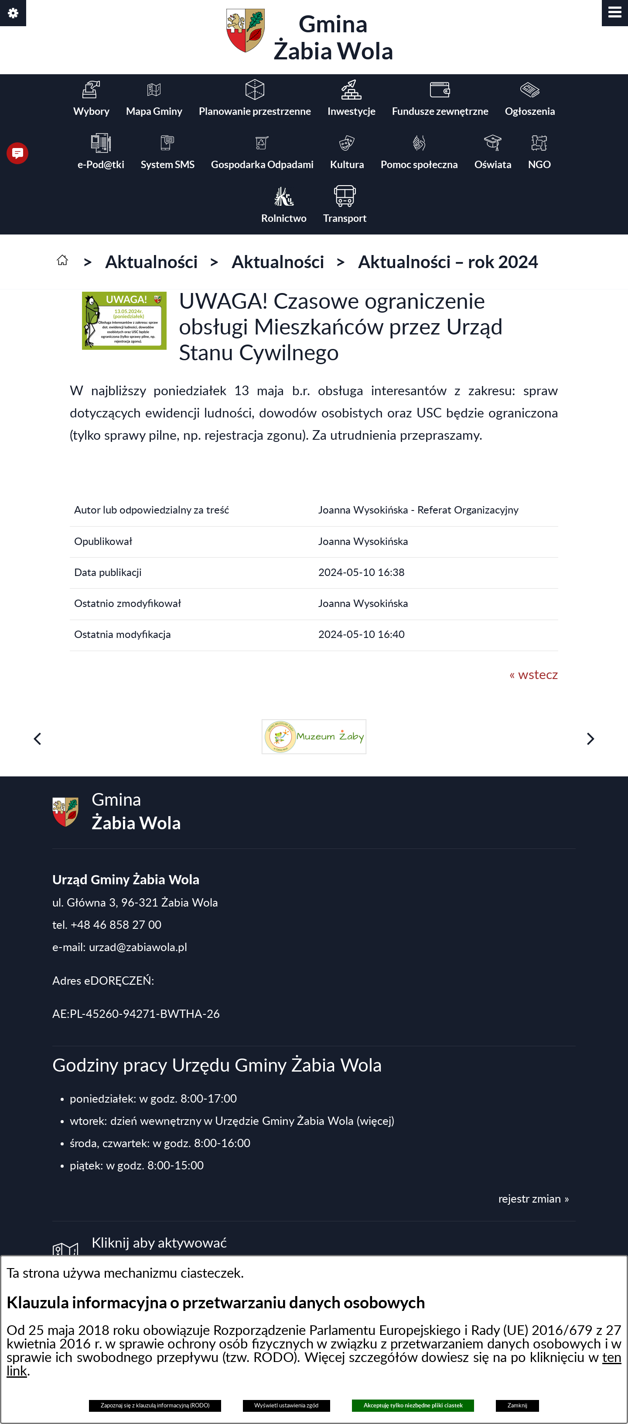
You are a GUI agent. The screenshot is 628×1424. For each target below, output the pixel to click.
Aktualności (151, 262)
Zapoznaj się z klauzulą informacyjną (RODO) (155, 1406)
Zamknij (517, 1406)
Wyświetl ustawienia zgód (286, 1406)
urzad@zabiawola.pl (138, 947)
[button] (615, 13)
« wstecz (533, 675)
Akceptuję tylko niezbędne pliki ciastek (413, 1405)
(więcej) (375, 1121)
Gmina (309, 36)
